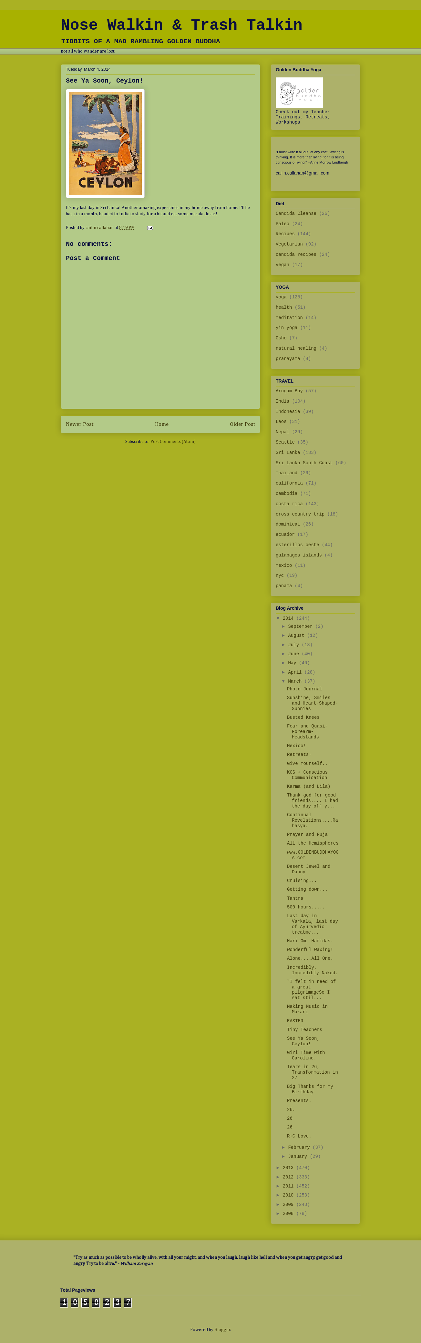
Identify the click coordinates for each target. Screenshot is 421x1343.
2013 (289, 1167)
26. (291, 1109)
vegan (282, 264)
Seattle (285, 442)
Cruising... (302, 880)
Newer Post (79, 424)
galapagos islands (299, 555)
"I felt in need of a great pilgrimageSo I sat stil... (311, 989)
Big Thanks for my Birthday (310, 1089)
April (296, 672)
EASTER (295, 1021)
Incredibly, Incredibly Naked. (312, 970)
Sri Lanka (288, 452)
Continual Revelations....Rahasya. (312, 820)
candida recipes (296, 254)
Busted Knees (303, 717)
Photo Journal (304, 689)
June (295, 653)
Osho (281, 338)
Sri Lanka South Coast (304, 463)
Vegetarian (289, 244)
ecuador (285, 534)
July (295, 644)
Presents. (299, 1100)
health (284, 307)
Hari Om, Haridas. (310, 941)
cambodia (286, 493)
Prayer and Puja (307, 834)
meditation (289, 317)
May (293, 663)
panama (284, 585)
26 (290, 1118)
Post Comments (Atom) (173, 441)
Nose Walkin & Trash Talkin (182, 25)
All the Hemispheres (313, 843)
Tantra (295, 898)
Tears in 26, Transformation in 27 (312, 1072)
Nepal (282, 432)
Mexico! (296, 745)
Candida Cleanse (296, 213)
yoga (281, 297)
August (297, 635)
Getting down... (307, 889)
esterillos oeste (297, 544)
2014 (289, 618)
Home (162, 424)
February (300, 1147)
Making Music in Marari (307, 1009)
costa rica (289, 503)
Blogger (222, 1330)
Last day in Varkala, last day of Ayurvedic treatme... (312, 924)
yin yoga (286, 327)
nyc (280, 575)
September (301, 626)
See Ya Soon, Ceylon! (303, 1041)
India (282, 401)
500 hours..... (306, 907)
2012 (289, 1177)
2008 (289, 1213)
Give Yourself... (308, 763)
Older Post (242, 424)
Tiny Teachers (304, 1029)
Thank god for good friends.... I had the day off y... (312, 801)
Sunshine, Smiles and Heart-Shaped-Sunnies (312, 703)
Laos (281, 421)
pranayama (288, 358)
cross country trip (300, 514)
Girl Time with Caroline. (306, 1055)
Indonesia (288, 411)
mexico (284, 565)
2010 (289, 1195)
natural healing (296, 348)
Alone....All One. (310, 958)
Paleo (282, 223)
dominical (288, 524)
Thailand (286, 473)
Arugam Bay (289, 391)
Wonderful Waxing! (310, 949)
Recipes (285, 233)
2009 (289, 1204)
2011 (289, 1186)
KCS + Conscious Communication (307, 775)
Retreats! (299, 754)
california (289, 483)
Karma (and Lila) (308, 786)
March (296, 681)
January (299, 1156)
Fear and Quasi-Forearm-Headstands (307, 732)
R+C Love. (299, 1136)
